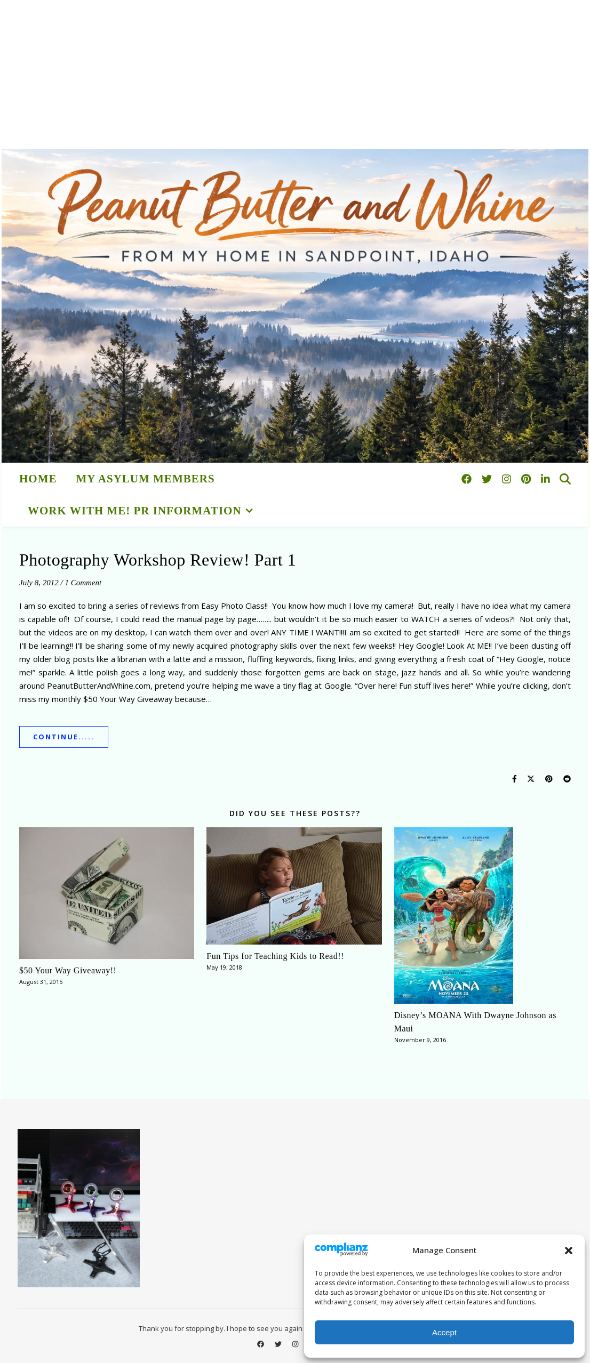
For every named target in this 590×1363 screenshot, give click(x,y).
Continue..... (63, 736)
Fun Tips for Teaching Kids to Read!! (275, 956)
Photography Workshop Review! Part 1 (157, 559)
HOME (38, 478)
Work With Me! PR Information (135, 510)
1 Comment (83, 582)
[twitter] (488, 479)
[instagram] (508, 479)
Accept (444, 1332)
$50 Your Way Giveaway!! (67, 970)
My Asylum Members (145, 478)
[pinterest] (527, 479)
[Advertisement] (295, 74)
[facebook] (467, 479)
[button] (568, 1250)
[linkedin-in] (545, 479)
